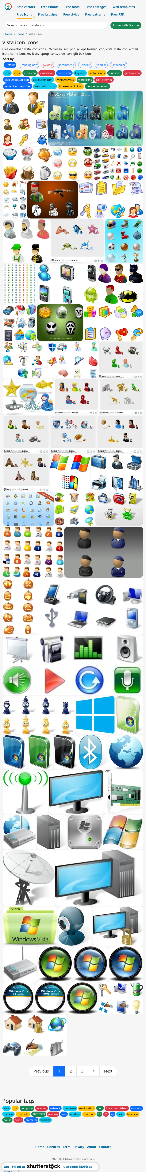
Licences (53, 1147)
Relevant (85, 65)
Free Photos (49, 7)
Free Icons (24, 14)
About (91, 1147)
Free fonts (72, 7)
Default (10, 65)
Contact (105, 1147)
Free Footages (96, 7)
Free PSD (117, 14)
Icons (20, 34)
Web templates (124, 7)
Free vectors (26, 7)
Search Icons (16, 25)
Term (66, 1147)
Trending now (28, 65)
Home (8, 34)
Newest (48, 65)
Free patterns (95, 14)
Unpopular (118, 65)
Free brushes (47, 14)
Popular (101, 65)
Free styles (71, 14)
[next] (108, 1071)
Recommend (66, 65)
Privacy (78, 1147)
